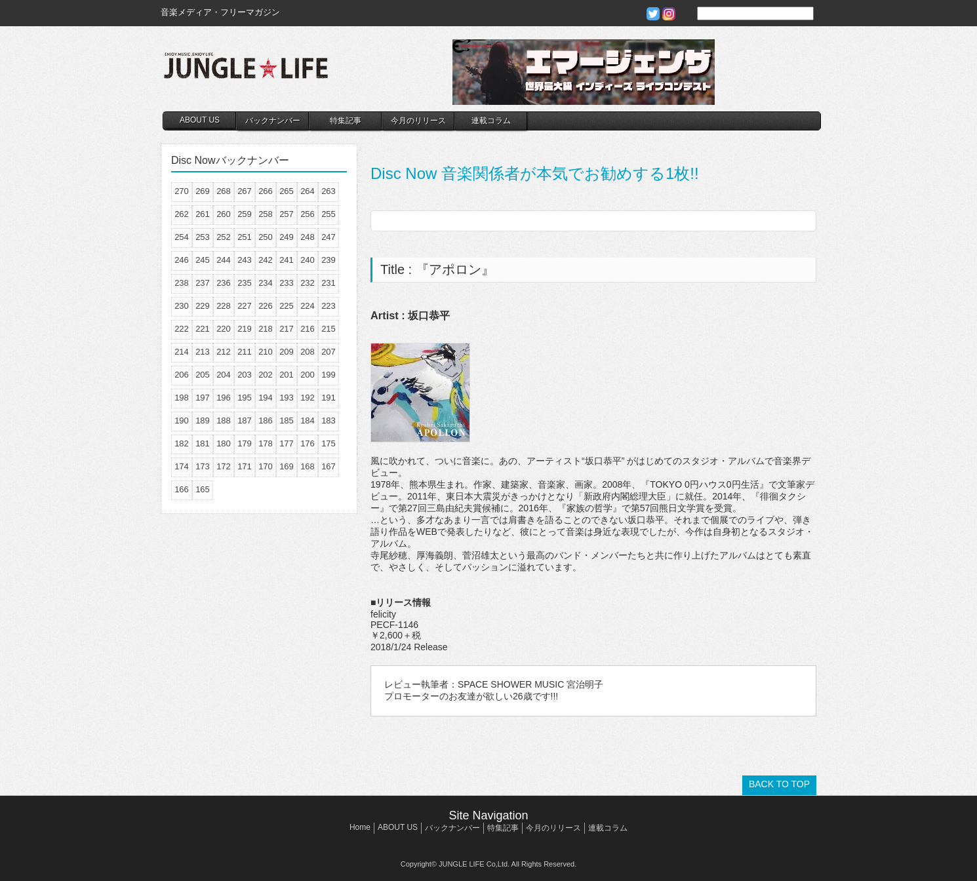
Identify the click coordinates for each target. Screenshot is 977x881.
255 (328, 214)
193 (286, 397)
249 (286, 237)
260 (223, 214)
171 (244, 466)
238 (181, 283)
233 (286, 283)
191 (328, 397)
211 (244, 352)
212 (223, 352)
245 (202, 260)
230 (181, 306)
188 (223, 420)
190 (181, 420)
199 (328, 375)
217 (286, 329)
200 (307, 375)
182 (181, 443)
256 (307, 214)
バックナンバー (272, 120)
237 (202, 283)
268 (223, 191)
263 (328, 191)
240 (307, 260)
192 (307, 397)
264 (307, 191)
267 (244, 191)
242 (265, 260)
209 (286, 352)
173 (202, 466)
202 (265, 375)
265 (286, 191)
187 (244, 420)
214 (181, 352)
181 (202, 443)
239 (328, 260)
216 (307, 329)
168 (307, 466)
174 (181, 466)
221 (202, 329)
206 (181, 375)
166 (181, 489)
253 (202, 237)
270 (181, 191)
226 (265, 306)
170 (265, 466)
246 (181, 260)
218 (265, 329)
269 (202, 191)
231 (328, 283)
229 (202, 306)
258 (265, 214)
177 (286, 443)
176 (307, 443)
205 (202, 375)
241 (286, 260)
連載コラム (491, 120)
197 (202, 397)
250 (265, 237)
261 (202, 214)
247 (328, 237)
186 (265, 420)
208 (307, 352)
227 (244, 306)
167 (328, 466)
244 (223, 260)
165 (202, 489)
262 (181, 214)
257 (286, 214)
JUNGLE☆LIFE (246, 72)
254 (181, 237)
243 (244, 260)
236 (223, 283)
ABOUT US (200, 120)
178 (265, 443)
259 (244, 214)
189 (202, 420)
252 (223, 237)
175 (328, 443)
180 (223, 443)
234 (265, 283)
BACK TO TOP (779, 784)
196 (223, 397)
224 (307, 306)
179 (244, 443)
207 (328, 352)
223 (328, 306)
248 (307, 237)
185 (286, 420)
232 (307, 283)
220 (223, 329)
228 (223, 306)
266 (265, 191)
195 (244, 397)
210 (265, 352)
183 (328, 420)
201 (286, 375)
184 (307, 420)
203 (244, 375)
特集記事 (345, 120)
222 (181, 329)
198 (181, 397)
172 (223, 466)
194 (265, 397)
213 (202, 352)
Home (359, 827)
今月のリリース (418, 120)
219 (244, 329)
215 (328, 329)
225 (286, 306)
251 (244, 237)
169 (286, 466)
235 (244, 283)
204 (223, 375)
